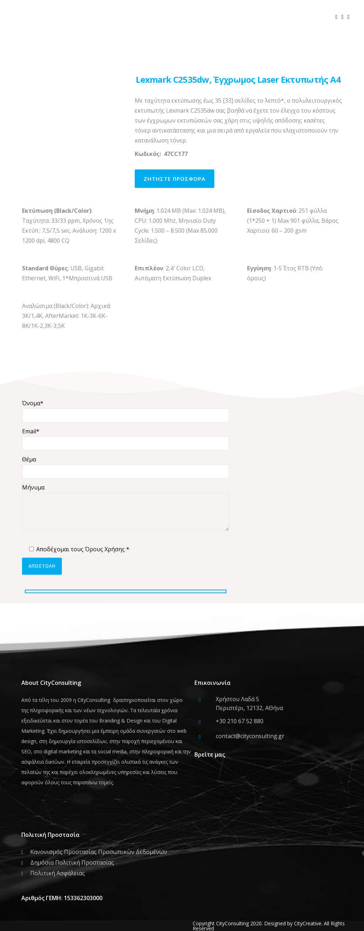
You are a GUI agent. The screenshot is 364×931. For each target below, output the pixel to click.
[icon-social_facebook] (338, 17)
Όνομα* (125, 411)
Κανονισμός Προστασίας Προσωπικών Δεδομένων (98, 852)
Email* (125, 439)
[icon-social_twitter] (344, 17)
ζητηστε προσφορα (174, 178)
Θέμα (125, 467)
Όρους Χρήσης (105, 549)
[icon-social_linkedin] (350, 17)
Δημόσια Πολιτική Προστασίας (72, 862)
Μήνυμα (125, 508)
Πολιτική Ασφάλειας (57, 873)
